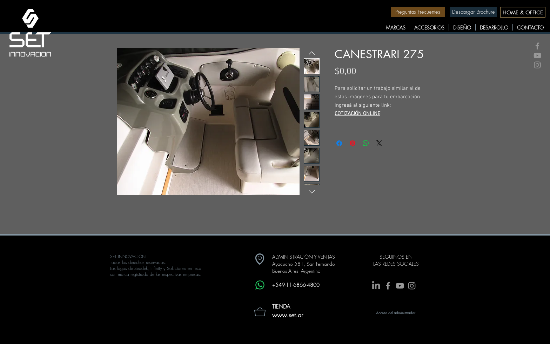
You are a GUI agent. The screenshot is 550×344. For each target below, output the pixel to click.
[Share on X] (379, 143)
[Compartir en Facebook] (339, 143)
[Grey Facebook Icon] (537, 46)
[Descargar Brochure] (473, 12)
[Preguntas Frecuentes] (418, 12)
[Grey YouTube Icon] (537, 55)
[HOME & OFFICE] (522, 12)
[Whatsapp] (260, 285)
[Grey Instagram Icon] (537, 65)
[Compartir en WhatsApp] (366, 143)
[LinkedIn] (376, 286)
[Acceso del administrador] (396, 312)
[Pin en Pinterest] (352, 143)
